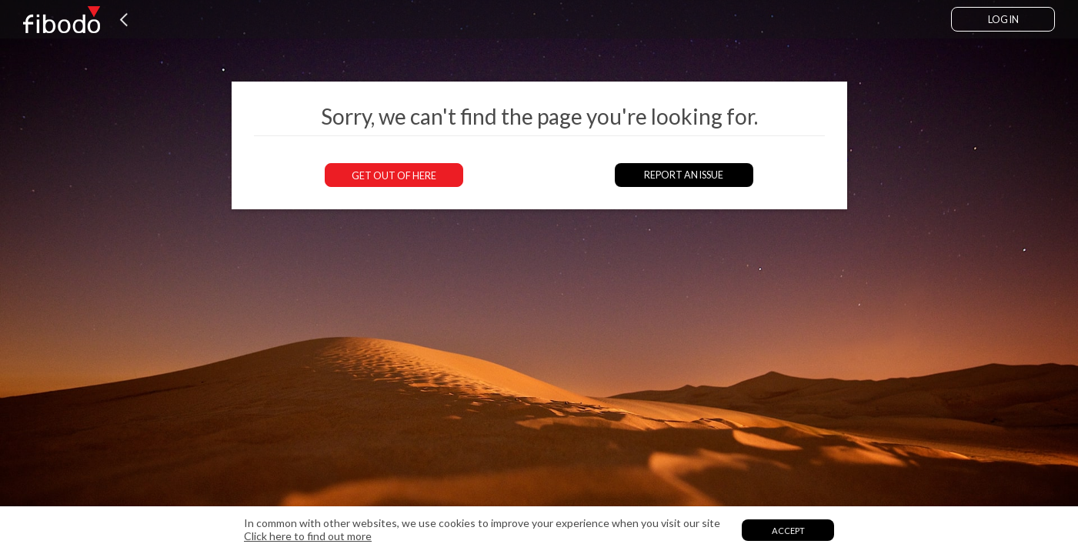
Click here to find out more (308, 536)
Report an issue (683, 175)
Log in (1003, 19)
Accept (788, 531)
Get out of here (394, 176)
